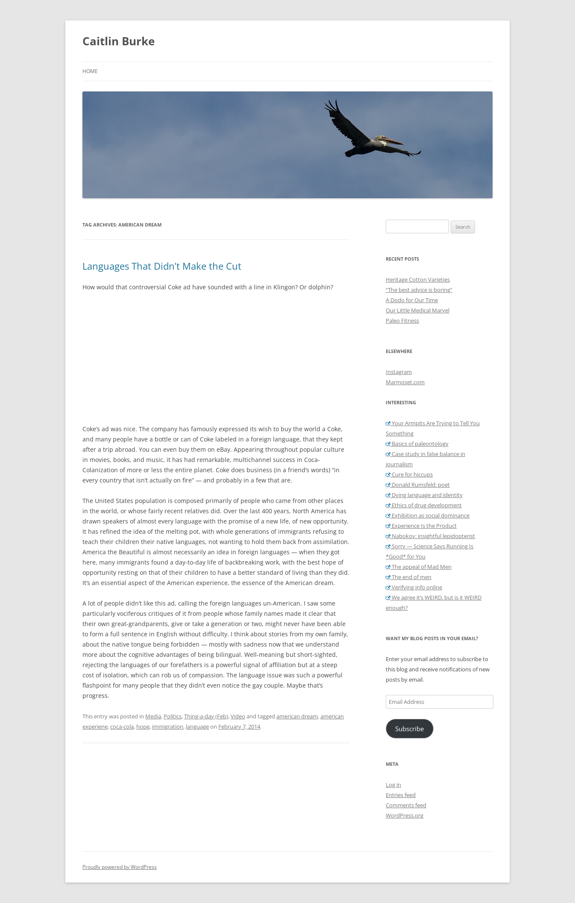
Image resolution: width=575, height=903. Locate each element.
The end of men (408, 577)
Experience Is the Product (421, 525)
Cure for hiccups (409, 474)
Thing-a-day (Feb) (206, 716)
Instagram (399, 372)
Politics (173, 716)
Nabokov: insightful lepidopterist (430, 536)
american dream (297, 716)
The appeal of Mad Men (419, 567)
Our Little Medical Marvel (417, 310)
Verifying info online (414, 587)
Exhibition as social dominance (427, 515)
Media (153, 716)
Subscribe (409, 728)
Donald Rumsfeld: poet (418, 484)
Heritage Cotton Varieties (418, 279)
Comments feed (406, 805)
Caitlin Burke (118, 41)
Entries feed (401, 795)
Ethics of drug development (424, 505)
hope (143, 726)
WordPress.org (404, 815)
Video (238, 716)
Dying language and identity (424, 495)
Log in (393, 784)
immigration (167, 726)
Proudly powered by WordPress (119, 867)
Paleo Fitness (402, 320)
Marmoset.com (405, 382)
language (197, 726)
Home (90, 71)
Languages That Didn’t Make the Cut (161, 265)
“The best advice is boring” (419, 290)
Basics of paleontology (417, 443)
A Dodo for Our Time (412, 300)
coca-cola (122, 726)
